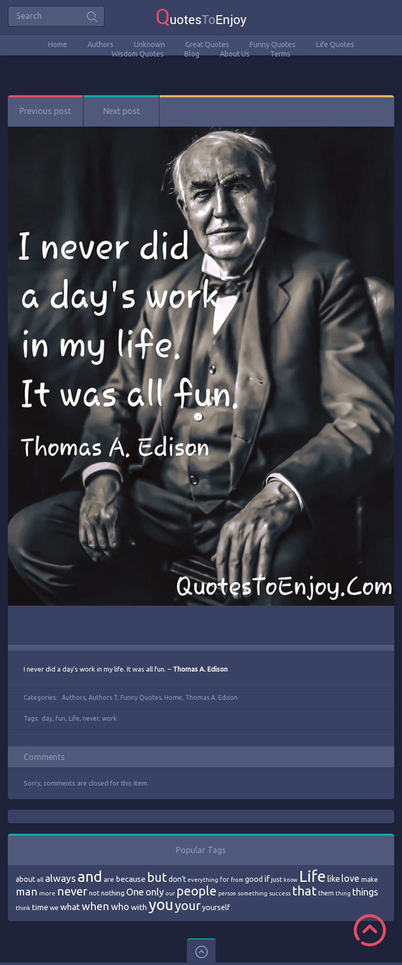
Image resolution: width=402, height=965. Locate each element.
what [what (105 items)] (70, 907)
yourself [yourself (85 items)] (216, 907)
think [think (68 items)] (23, 907)
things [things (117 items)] (365, 892)
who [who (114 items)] (120, 906)
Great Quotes (207, 44)
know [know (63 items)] (290, 880)
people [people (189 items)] (196, 891)
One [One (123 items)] (135, 892)
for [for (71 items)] (224, 879)
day (47, 718)
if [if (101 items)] (267, 878)
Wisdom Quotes (137, 54)
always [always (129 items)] (60, 878)
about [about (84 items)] (25, 879)
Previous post (45, 111)
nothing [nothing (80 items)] (113, 893)
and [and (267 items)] (89, 876)
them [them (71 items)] (326, 893)
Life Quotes (335, 44)
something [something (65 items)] (252, 893)
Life (74, 718)
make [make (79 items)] (369, 879)
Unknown (149, 44)
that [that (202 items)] (304, 890)
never (91, 718)
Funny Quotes (273, 44)
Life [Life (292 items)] (312, 876)
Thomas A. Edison (211, 697)
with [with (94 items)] (139, 907)
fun (60, 718)
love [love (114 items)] (350, 878)
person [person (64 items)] (227, 893)
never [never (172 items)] (72, 891)
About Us (235, 54)
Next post (121, 111)
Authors (100, 44)
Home (57, 44)
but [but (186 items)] (157, 877)
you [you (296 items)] (161, 904)
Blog (191, 54)
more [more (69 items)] (47, 893)
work (109, 718)
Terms (280, 54)
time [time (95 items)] (40, 907)
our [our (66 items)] (170, 893)
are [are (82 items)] (109, 879)
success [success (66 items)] (280, 893)
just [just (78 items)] (276, 879)
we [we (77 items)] (54, 907)
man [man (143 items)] (27, 891)
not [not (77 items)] (94, 892)
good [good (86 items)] (254, 879)
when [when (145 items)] (95, 906)
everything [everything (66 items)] (202, 880)
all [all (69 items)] (40, 879)
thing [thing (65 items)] (343, 893)
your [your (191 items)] (187, 906)
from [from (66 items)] (237, 880)
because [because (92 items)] (131, 879)
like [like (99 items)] (333, 878)
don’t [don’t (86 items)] (177, 879)
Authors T (102, 697)
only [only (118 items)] (155, 892)
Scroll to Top (369, 930)
